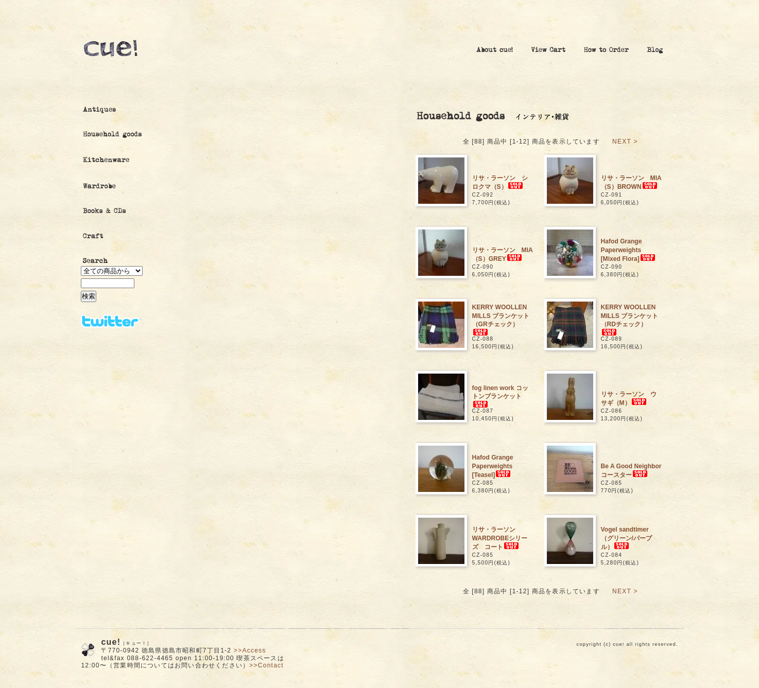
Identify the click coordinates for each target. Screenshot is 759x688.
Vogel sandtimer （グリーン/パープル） (626, 538)
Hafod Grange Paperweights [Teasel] (493, 466)
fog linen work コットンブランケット (500, 396)
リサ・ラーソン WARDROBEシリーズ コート (500, 538)
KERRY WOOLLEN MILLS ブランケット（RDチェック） (630, 320)
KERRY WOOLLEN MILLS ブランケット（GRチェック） (501, 320)
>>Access (250, 650)
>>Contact (266, 665)
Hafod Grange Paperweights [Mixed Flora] (629, 250)
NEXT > (625, 141)
